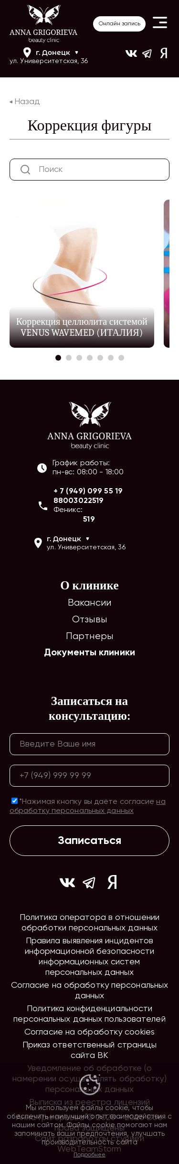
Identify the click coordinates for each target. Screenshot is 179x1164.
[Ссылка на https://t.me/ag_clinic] (147, 56)
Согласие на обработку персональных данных (89, 990)
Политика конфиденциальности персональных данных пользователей (89, 1014)
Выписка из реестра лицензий (89, 1102)
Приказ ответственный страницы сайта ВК (89, 1050)
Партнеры (89, 636)
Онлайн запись (119, 24)
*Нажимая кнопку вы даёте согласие (88, 806)
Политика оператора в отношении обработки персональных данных (89, 922)
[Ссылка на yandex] (163, 56)
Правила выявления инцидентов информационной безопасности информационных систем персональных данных (90, 957)
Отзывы (89, 620)
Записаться (89, 840)
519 (89, 519)
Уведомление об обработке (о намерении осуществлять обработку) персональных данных (89, 1079)
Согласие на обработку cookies (89, 1032)
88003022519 (78, 501)
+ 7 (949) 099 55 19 (88, 491)
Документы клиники (89, 653)
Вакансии (89, 603)
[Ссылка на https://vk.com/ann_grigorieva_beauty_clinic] (131, 56)
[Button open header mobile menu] (159, 24)
